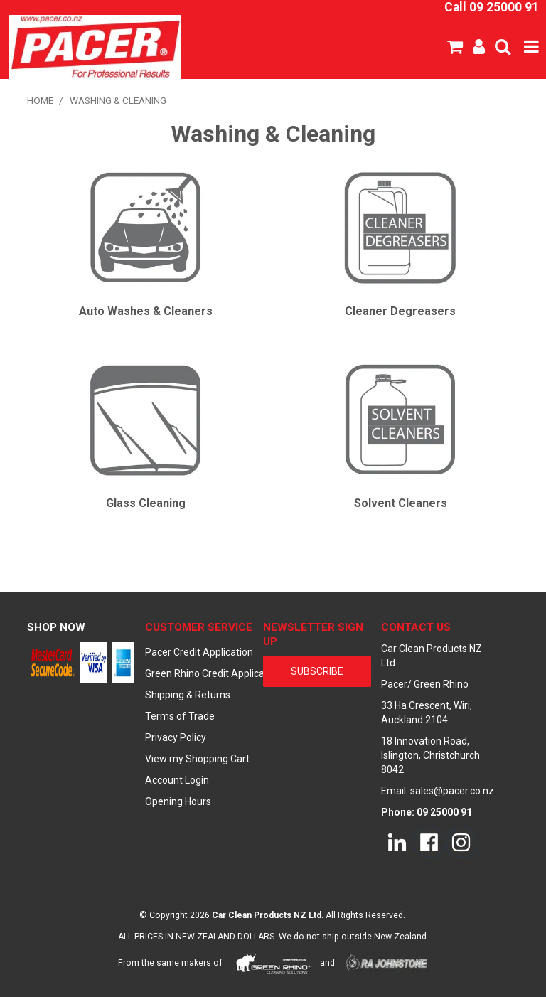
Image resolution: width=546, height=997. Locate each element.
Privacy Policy (175, 737)
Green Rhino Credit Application (199, 673)
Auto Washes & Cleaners (146, 311)
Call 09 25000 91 (491, 7)
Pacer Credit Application (199, 652)
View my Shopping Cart (197, 758)
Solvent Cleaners (400, 503)
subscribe (317, 671)
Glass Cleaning (146, 503)
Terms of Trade (180, 716)
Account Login (177, 780)
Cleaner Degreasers (400, 311)
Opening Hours (178, 801)
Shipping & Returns (187, 694)
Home (40, 100)
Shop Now (56, 627)
